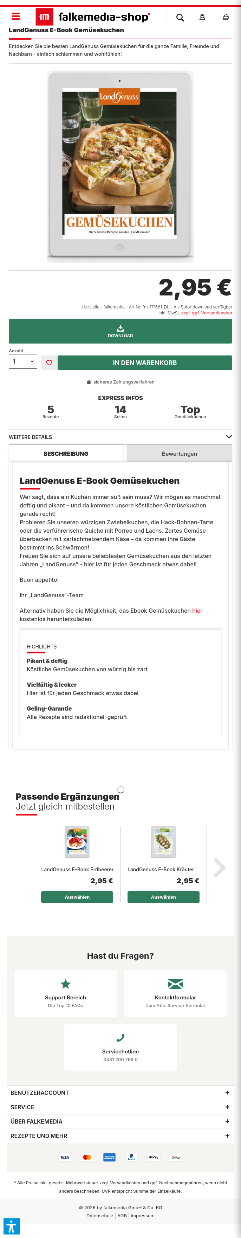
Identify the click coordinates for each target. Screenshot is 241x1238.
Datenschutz (99, 1215)
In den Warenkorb (145, 362)
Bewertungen (179, 453)
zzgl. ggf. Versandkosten (206, 312)
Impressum (143, 1215)
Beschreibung (66, 453)
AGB (122, 1215)
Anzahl (16, 350)
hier (197, 610)
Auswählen (77, 897)
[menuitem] (16, 17)
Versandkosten (125, 1182)
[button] (12, 1226)
